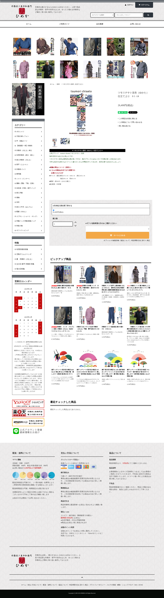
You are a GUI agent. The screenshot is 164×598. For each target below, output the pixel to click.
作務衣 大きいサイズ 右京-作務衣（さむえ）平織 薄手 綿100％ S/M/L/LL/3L (88, 329)
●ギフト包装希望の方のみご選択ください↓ (101, 223)
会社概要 (99, 24)
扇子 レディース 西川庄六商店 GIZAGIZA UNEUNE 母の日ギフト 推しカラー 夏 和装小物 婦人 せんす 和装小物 (88, 373)
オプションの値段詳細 (111, 240)
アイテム (143, 5)
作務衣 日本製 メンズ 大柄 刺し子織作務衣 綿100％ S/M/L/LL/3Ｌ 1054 (88, 288)
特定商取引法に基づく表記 (140, 240)
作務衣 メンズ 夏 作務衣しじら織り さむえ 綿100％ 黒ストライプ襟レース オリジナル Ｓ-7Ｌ (138, 288)
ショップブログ (127, 585)
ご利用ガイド (64, 24)
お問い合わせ (135, 24)
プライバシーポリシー (97, 585)
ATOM (140, 585)
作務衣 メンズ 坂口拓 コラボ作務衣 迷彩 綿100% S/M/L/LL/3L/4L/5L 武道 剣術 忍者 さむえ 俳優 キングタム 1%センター (138, 330)
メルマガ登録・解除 (113, 585)
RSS (136, 585)
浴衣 (58, 84)
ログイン (130, 5)
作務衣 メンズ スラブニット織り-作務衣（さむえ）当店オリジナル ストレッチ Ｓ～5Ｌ (62, 329)
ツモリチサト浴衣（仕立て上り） (73, 84)
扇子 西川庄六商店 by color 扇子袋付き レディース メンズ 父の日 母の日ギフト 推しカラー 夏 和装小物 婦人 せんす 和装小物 (113, 373)
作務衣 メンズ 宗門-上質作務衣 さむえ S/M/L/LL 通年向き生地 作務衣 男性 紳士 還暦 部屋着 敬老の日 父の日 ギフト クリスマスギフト (113, 289)
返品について (125, 240)
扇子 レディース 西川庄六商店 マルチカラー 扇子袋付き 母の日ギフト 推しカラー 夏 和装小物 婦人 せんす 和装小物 (138, 373)
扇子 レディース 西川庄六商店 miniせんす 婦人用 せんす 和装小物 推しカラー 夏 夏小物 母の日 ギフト (62, 372)
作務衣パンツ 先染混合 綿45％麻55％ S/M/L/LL (112, 328)
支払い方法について (34, 585)
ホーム (28, 24)
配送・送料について (50, 585)
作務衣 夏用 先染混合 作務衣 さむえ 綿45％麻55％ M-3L (62, 287)
